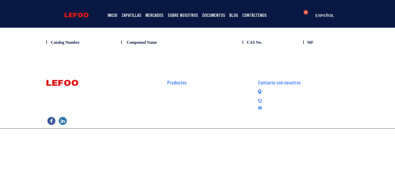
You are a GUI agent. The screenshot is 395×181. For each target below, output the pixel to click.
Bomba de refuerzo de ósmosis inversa (197, 89)
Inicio (115, 15)
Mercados (166, 15)
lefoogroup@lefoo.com (310, 107)
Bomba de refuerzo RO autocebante (195, 97)
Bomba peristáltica (182, 120)
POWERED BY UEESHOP (226, 134)
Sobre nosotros (199, 15)
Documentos (235, 15)
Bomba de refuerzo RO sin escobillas (196, 112)
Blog (259, 15)
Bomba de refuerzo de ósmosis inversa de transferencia (210, 105)
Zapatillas (138, 15)
